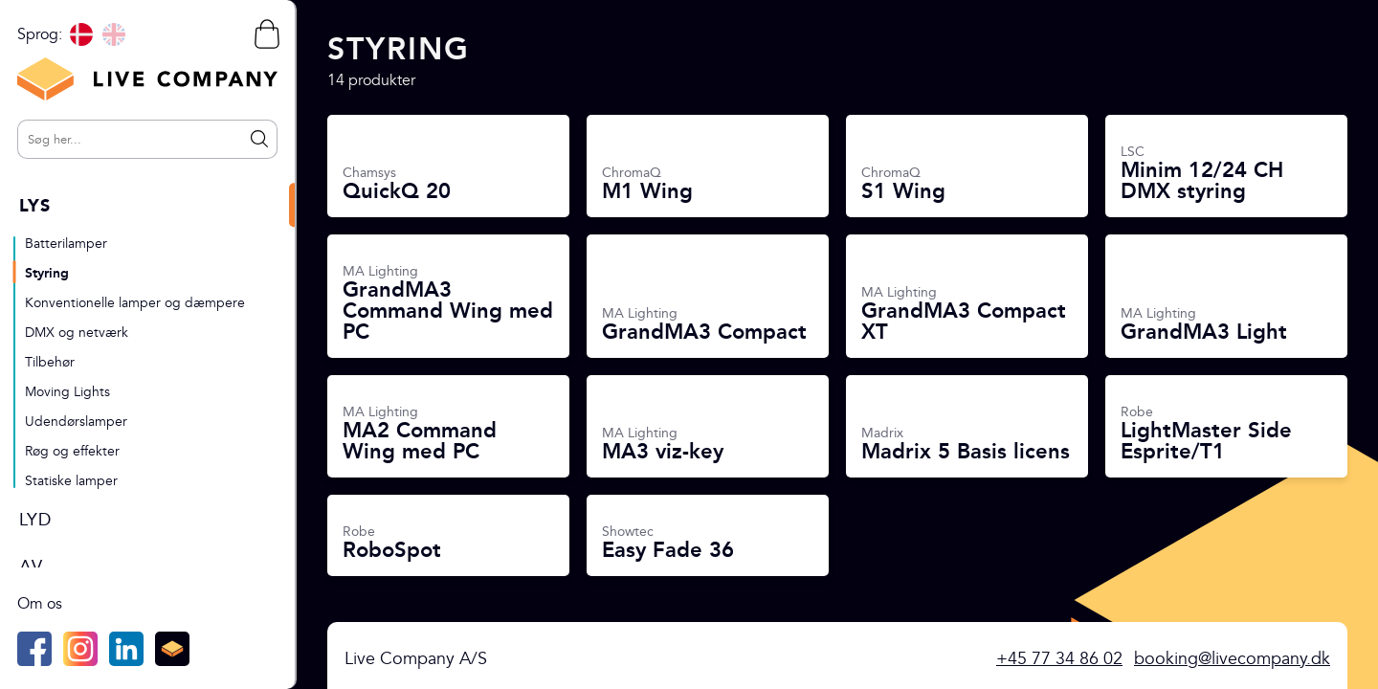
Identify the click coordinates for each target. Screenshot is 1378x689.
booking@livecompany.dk (1232, 659)
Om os (39, 603)
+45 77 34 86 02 (1059, 659)
